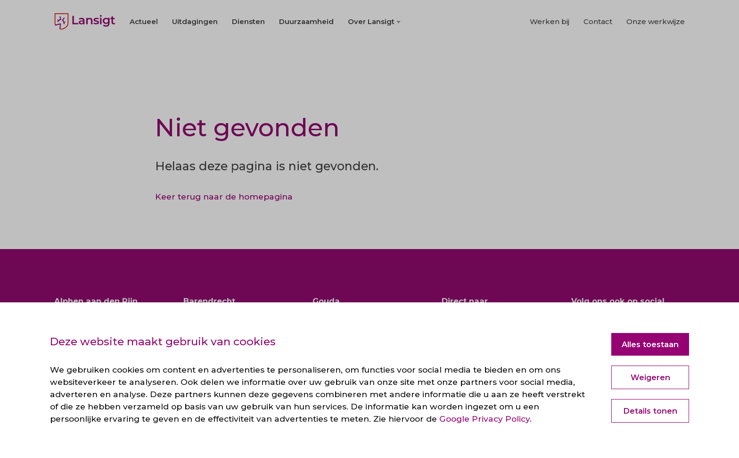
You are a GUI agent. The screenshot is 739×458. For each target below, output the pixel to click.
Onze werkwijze (655, 47)
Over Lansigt (371, 47)
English (66, 14)
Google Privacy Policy (484, 419)
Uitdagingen (195, 47)
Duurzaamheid (306, 47)
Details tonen (650, 411)
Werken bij (549, 47)
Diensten (248, 47)
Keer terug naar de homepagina (224, 196)
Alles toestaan (650, 344)
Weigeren (650, 377)
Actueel (144, 47)
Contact (597, 47)
